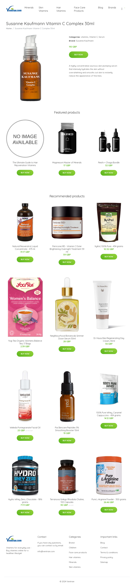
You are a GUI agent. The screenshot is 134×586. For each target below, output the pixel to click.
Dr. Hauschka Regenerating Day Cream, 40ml (109, 339)
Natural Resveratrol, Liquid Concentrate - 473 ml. (25, 247)
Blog (100, 7)
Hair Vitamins (61, 9)
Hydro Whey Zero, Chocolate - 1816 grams (25, 500)
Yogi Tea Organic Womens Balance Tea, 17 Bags (25, 342)
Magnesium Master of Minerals (67, 162)
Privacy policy (106, 557)
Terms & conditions (109, 552)
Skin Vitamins (43, 9)
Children (72, 547)
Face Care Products (79, 9)
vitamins (84, 37)
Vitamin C (93, 37)
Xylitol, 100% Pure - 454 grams (109, 246)
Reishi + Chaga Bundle (108, 162)
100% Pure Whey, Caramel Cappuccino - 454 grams (108, 414)
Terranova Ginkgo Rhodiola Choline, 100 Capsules (67, 500)
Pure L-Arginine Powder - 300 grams (109, 499)
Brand (71, 542)
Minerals (29, 7)
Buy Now (78, 54)
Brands (112, 7)
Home (9, 28)
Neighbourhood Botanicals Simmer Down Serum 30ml (67, 337)
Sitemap (104, 562)
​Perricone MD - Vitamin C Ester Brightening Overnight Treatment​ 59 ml (67, 249)
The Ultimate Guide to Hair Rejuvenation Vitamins (25, 164)
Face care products (78, 552)
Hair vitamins (75, 557)
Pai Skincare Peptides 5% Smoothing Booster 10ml (67, 429)
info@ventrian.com (46, 551)
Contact (104, 547)
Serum (102, 37)
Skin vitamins (75, 567)
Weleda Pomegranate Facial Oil (25, 427)
